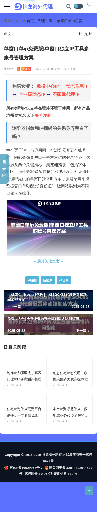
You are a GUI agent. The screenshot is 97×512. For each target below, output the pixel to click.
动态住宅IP (77, 86)
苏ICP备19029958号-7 (23, 498)
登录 (48, 280)
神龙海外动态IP (53, 485)
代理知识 (45, 20)
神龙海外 (17, 69)
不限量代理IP (66, 94)
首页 (30, 20)
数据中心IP (48, 86)
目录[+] (4, 168)
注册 (32, 280)
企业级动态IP (32, 94)
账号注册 (43, 115)
